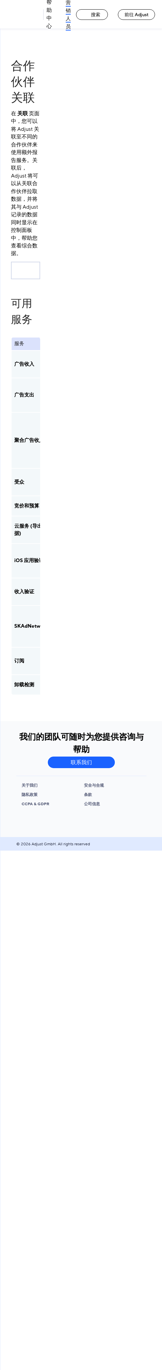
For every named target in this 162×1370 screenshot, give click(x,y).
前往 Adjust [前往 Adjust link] (136, 15)
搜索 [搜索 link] (92, 15)
